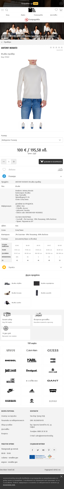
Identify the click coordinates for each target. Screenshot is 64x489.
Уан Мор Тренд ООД (37, 416)
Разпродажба (38, 15)
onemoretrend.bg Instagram (54, 450)
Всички (53, 401)
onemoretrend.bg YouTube (43, 450)
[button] (3, 161)
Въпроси (4, 433)
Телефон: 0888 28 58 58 (38, 431)
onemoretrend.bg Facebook (32, 450)
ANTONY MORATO (9, 47)
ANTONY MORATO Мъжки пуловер (28, 182)
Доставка (53, 15)
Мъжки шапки (16, 302)
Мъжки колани (16, 293)
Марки (23, 15)
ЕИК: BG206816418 (37, 420)
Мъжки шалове (46, 293)
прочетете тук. (9, 485)
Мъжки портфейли (47, 283)
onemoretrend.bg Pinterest (49, 450)
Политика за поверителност (12, 420)
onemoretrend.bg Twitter (38, 450)
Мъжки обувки (16, 283)
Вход (7, 15)
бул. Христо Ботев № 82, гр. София (41, 426)
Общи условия (6, 425)
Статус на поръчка (8, 416)
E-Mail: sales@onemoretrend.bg (41, 436)
